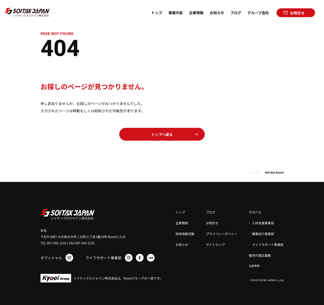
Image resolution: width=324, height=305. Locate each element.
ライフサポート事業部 (268, 244)
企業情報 (182, 223)
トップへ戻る (162, 134)
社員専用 (254, 266)
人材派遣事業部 (263, 223)
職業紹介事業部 (263, 234)
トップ (254, 172)
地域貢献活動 (185, 234)
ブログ (210, 212)
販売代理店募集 (260, 255)
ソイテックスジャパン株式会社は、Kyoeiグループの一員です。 (118, 278)
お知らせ (182, 244)
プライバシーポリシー (221, 234)
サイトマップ (215, 244)
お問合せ (212, 223)
